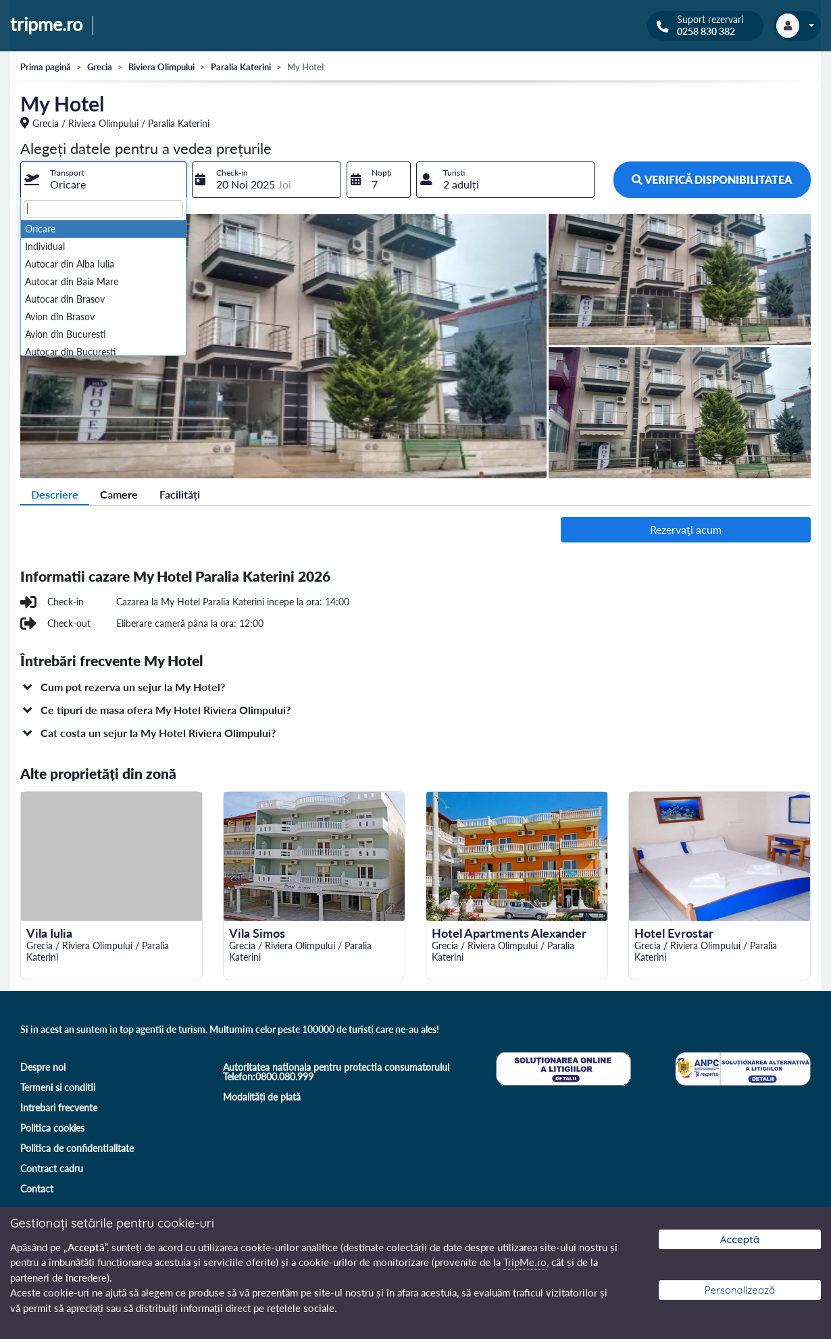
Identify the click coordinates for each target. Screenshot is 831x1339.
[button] (415, 687)
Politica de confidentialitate (77, 1148)
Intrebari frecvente (58, 1107)
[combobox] (103, 179)
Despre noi (43, 1067)
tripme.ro (46, 25)
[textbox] (103, 209)
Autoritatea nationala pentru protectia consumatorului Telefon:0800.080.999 (336, 1071)
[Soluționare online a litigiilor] (562, 1067)
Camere (119, 494)
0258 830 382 (706, 31)
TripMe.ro (525, 1262)
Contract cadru (51, 1168)
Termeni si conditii (57, 1087)
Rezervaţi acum (686, 529)
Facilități (179, 494)
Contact (36, 1188)
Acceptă (739, 1239)
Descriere (54, 494)
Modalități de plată (262, 1097)
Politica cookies (52, 1128)
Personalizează (740, 1290)
